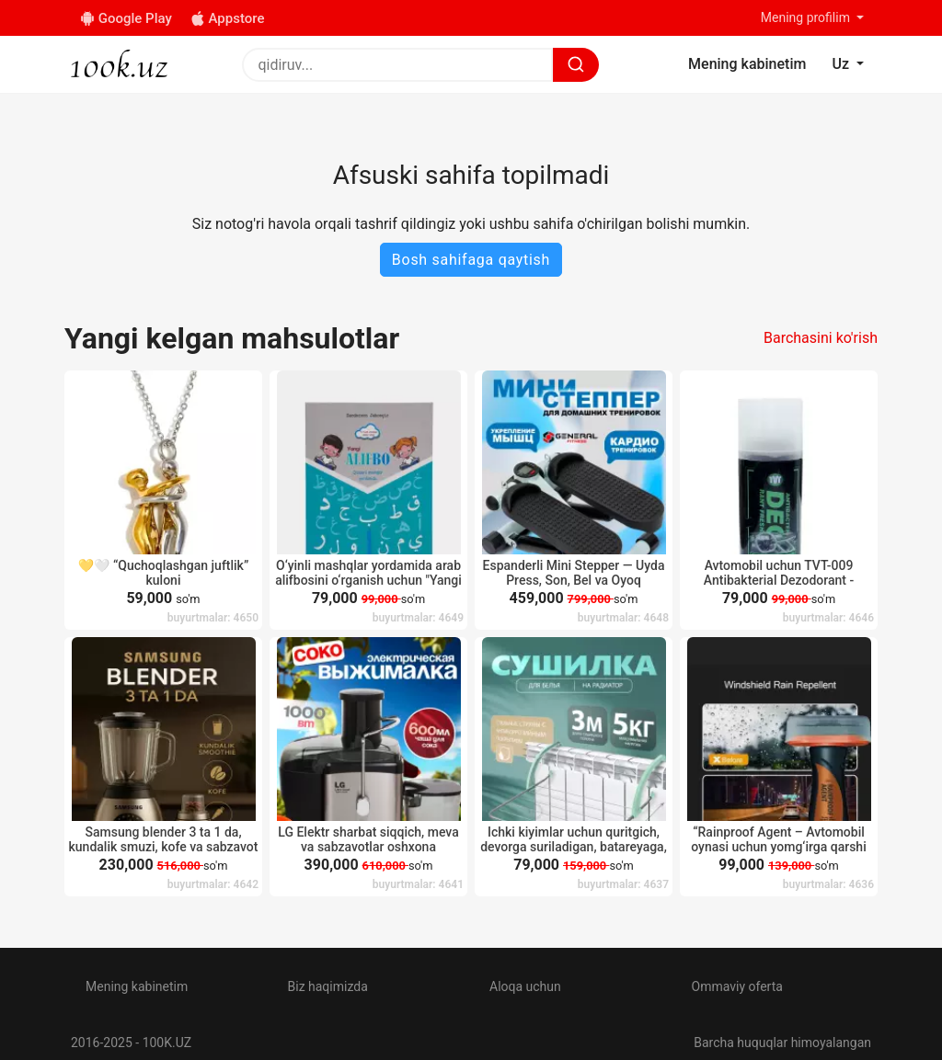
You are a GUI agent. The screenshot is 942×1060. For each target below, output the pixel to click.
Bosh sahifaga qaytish (471, 259)
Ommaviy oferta (737, 986)
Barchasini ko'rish (821, 338)
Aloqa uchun (525, 986)
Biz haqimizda (328, 986)
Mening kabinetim (137, 986)
